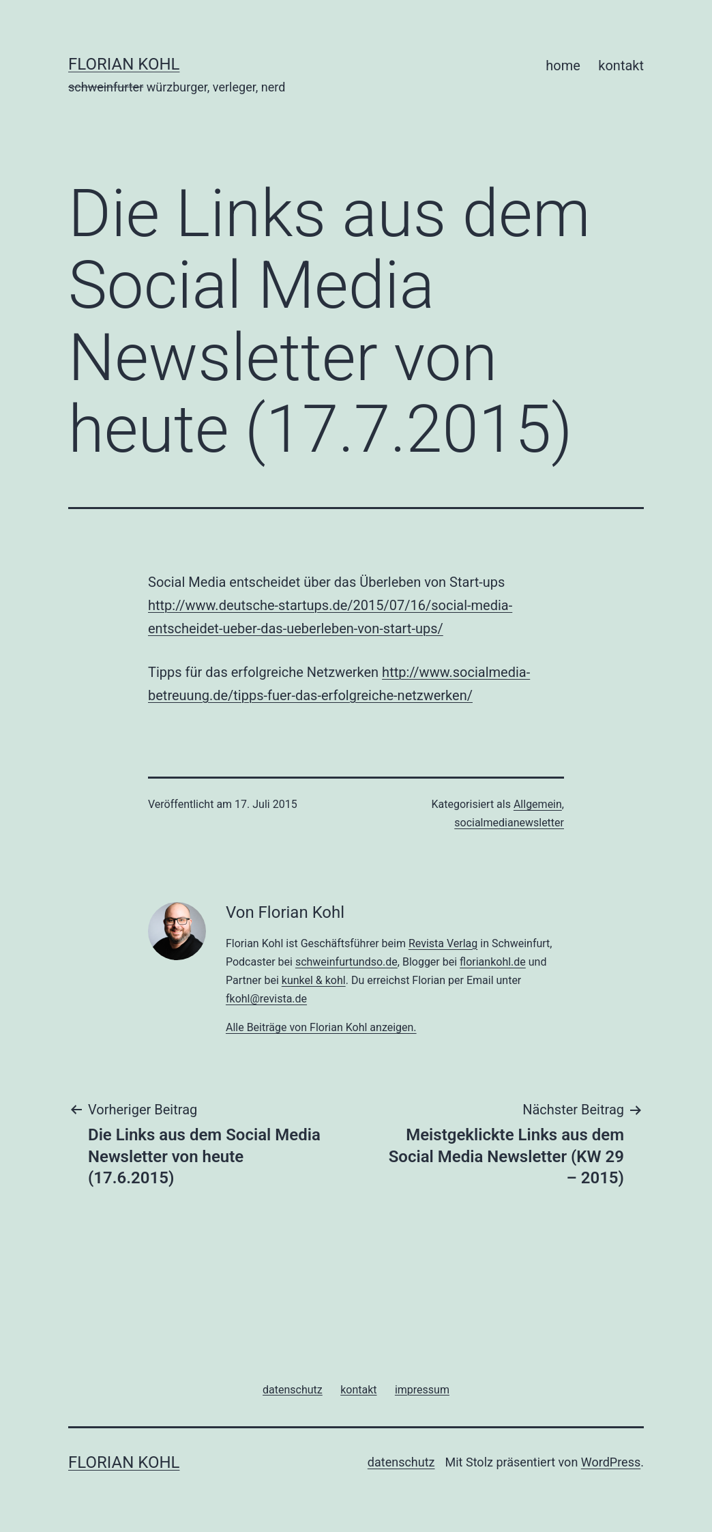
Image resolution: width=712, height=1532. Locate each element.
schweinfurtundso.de (346, 961)
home (563, 65)
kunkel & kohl (314, 980)
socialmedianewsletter (509, 822)
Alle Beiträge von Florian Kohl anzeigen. (321, 1027)
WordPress (610, 1462)
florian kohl (123, 64)
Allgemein (538, 804)
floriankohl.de (493, 961)
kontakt (621, 65)
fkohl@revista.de (266, 998)
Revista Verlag (443, 943)
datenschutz (401, 1462)
